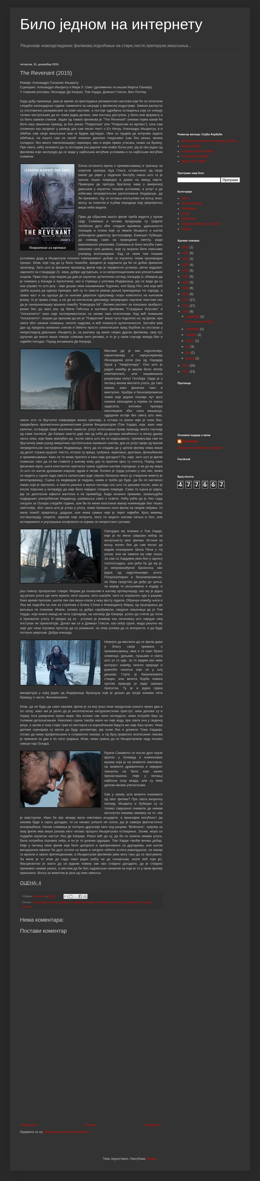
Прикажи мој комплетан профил (200, 448)
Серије (186, 229)
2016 (186, 306)
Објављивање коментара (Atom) (66, 1132)
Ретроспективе (191, 203)
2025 (186, 253)
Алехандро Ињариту (45, 902)
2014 (186, 365)
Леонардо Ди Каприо (82, 902)
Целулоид (189, 441)
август (190, 341)
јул (188, 346)
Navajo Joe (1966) (193, 161)
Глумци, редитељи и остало (200, 224)
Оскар (185, 213)
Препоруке (188, 208)
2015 (186, 311)
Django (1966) (190, 146)
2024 (186, 259)
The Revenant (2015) (199, 322)
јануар (191, 358)
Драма (64, 902)
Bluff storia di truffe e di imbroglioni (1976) (209, 141)
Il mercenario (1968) (194, 156)
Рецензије (131, 902)
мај (188, 352)
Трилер (26, 906)
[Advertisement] (91, 1082)
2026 (186, 247)
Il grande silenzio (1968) (197, 151)
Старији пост (152, 1125)
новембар (193, 329)
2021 (186, 276)
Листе (185, 198)
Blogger (151, 1158)
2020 (186, 282)
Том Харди (145, 902)
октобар (192, 335)
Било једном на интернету (111, 24)
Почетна (90, 1125)
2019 (186, 288)
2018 (186, 294)
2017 (186, 300)
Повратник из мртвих (110, 902)
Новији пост (29, 1125)
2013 (186, 371)
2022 (186, 270)
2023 (186, 265)
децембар (193, 316)
